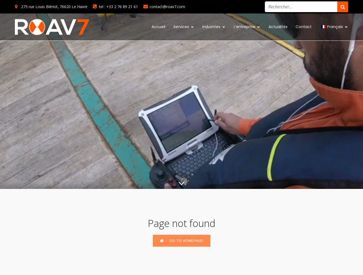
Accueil (158, 26)
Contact (304, 26)
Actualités (278, 26)
